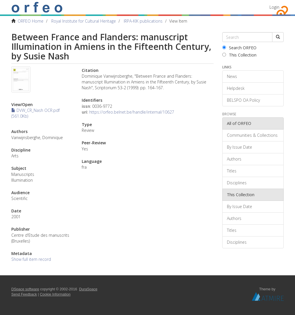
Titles (231, 171)
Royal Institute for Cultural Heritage (83, 21)
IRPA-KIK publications (143, 21)
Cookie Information (55, 294)
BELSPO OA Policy (243, 100)
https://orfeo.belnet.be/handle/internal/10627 (131, 112)
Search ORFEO (239, 47)
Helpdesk (236, 88)
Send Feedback (24, 294)
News (232, 76)
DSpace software (25, 289)
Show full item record (31, 259)
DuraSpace (88, 289)
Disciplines (237, 182)
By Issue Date (239, 147)
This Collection (239, 55)
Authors (234, 159)
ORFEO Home (30, 21)
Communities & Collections (252, 135)
